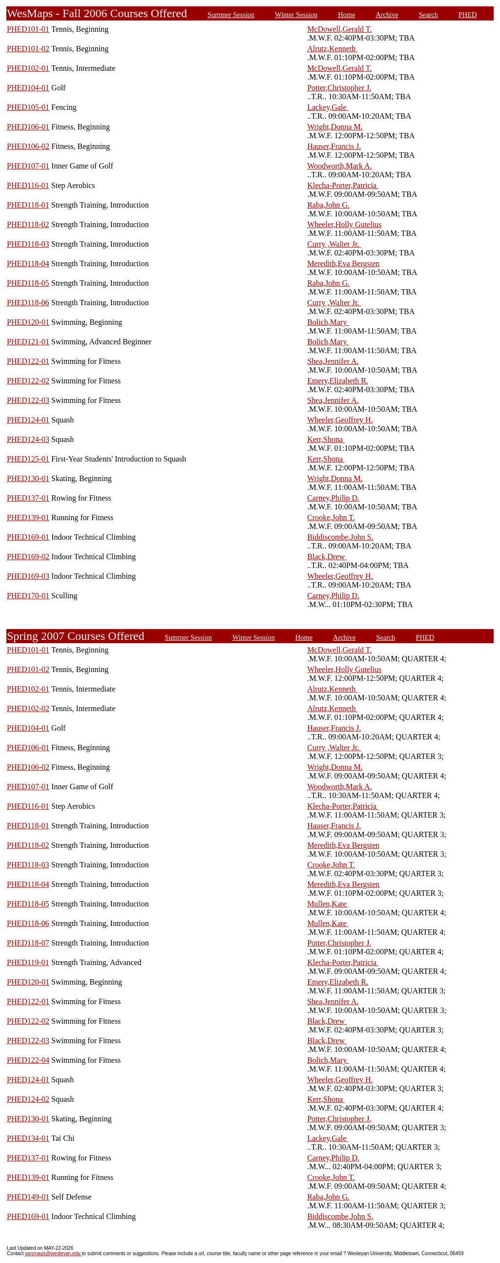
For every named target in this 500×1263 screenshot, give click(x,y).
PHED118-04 (28, 263)
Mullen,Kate (327, 904)
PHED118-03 (28, 244)
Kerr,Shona (326, 439)
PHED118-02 (28, 224)
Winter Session (296, 15)
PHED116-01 (28, 185)
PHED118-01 (28, 205)
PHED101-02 (28, 48)
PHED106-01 (28, 127)
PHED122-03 (28, 400)
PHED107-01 (28, 166)
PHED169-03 (28, 576)
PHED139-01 (28, 517)
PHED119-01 (28, 962)
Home (346, 15)
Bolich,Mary (328, 322)
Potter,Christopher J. (339, 88)
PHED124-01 (28, 420)
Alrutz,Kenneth (332, 48)
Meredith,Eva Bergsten (343, 263)
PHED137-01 (28, 498)
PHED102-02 (28, 708)
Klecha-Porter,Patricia (342, 185)
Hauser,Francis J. (334, 146)
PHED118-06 (28, 302)
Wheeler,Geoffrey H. (340, 420)
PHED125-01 (28, 459)
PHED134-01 (28, 1138)
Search (428, 15)
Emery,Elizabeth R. (337, 381)
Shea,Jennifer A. (332, 361)
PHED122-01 (28, 361)
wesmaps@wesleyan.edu (53, 1253)
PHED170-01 (28, 595)
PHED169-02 (28, 556)
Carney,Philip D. (333, 498)
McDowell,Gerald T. (339, 29)
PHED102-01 (28, 68)
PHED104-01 (28, 88)
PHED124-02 (28, 1099)
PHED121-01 (28, 341)
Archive (386, 15)
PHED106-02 (28, 146)
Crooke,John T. (331, 517)
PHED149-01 (28, 1197)
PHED (467, 15)
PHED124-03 (28, 439)
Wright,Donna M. (335, 127)
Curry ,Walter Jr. (334, 244)
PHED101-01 (28, 29)
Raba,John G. (328, 205)
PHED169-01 (28, 537)
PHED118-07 (28, 943)
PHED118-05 (28, 283)
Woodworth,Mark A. (339, 166)
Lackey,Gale (327, 107)
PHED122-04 (28, 1060)
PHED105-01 (28, 107)
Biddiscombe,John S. (340, 537)
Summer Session (231, 15)
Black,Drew (327, 556)
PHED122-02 (28, 381)
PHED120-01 (28, 322)
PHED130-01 (28, 478)
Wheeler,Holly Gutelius (344, 224)
